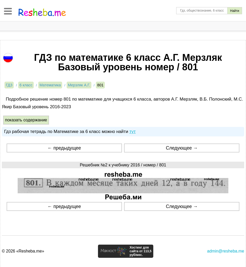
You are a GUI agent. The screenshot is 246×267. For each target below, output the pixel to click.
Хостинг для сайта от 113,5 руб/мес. (140, 251)
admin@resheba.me (225, 251)
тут (132, 131)
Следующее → (182, 148)
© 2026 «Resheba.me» (23, 251)
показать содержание (26, 120)
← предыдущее (64, 148)
